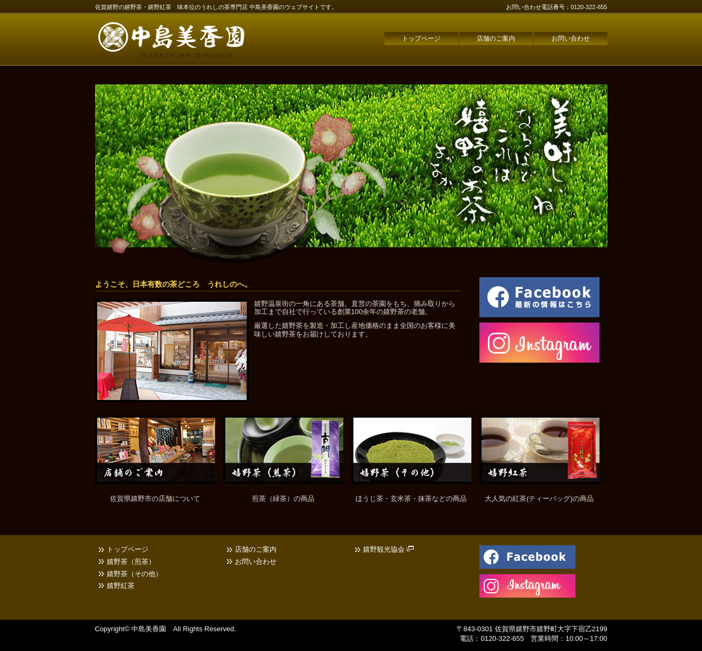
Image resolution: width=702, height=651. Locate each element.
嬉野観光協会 (389, 549)
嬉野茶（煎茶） (131, 562)
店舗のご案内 (496, 38)
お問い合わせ (570, 38)
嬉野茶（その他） (134, 574)
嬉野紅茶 (121, 586)
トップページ (421, 38)
